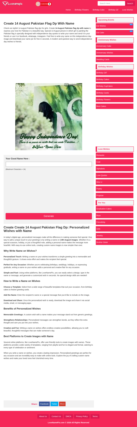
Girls (98, 229)
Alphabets (100, 169)
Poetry (99, 189)
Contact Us (56, 416)
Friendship (100, 222)
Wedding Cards (102, 59)
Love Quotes (101, 175)
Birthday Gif (113, 10)
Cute (98, 162)
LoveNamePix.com (56, 422)
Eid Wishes (114, 25)
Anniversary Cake (103, 46)
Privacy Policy (82, 416)
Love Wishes (127, 10)
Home (68, 10)
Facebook (44, 404)
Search (130, 3)
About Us (43, 416)
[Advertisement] (49, 63)
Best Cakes (101, 106)
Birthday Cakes (102, 79)
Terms (95, 416)
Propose (99, 195)
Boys (98, 215)
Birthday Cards (102, 93)
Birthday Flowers (82, 10)
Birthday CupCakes (104, 86)
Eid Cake (114, 32)
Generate (49, 216)
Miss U (99, 182)
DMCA (68, 416)
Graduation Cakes (104, 209)
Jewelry (99, 235)
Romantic (100, 155)
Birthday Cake (98, 10)
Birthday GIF (101, 73)
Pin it (62, 404)
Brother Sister (102, 242)
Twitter (54, 404)
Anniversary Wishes (104, 53)
